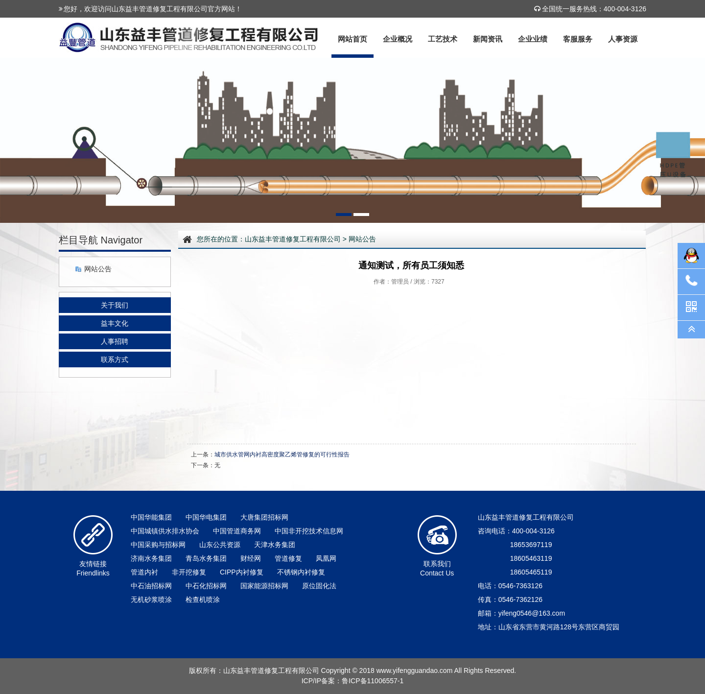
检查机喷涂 (203, 599)
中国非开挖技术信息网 (309, 531)
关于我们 (114, 305)
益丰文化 (114, 323)
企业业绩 (532, 39)
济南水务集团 (151, 558)
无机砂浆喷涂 (151, 599)
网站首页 (352, 39)
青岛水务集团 (206, 558)
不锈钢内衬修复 (301, 572)
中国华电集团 (206, 517)
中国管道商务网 (237, 531)
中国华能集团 (151, 517)
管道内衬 (144, 572)
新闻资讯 (487, 39)
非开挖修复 (189, 572)
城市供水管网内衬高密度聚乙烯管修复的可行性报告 (282, 454)
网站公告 (98, 269)
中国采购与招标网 (158, 545)
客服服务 (577, 39)
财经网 (250, 558)
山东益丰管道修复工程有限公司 (293, 239)
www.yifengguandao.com (414, 670)
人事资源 (622, 39)
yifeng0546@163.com (531, 613)
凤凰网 (326, 558)
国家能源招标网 (264, 586)
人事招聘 (114, 341)
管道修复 (288, 558)
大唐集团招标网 (264, 517)
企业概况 (397, 39)
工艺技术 (442, 39)
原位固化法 (319, 586)
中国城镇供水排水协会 (165, 531)
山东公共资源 (219, 545)
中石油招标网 (151, 586)
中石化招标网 (206, 586)
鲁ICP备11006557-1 (372, 681)
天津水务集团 (274, 545)
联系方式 (114, 359)
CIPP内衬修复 (241, 572)
